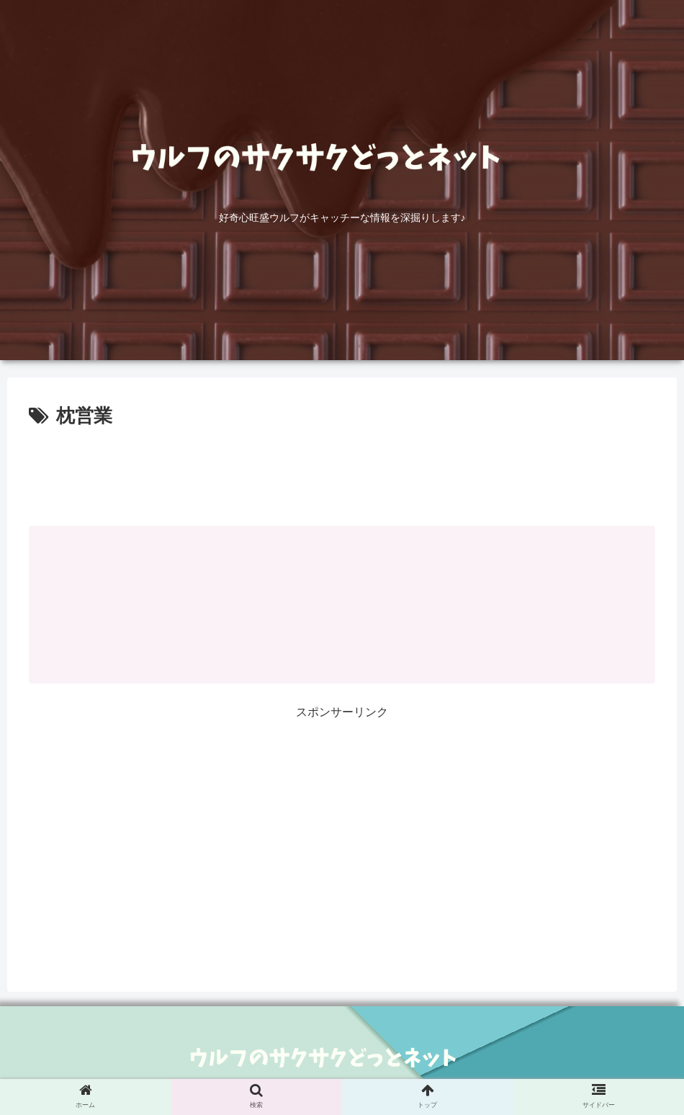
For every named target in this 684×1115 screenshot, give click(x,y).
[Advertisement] (342, 472)
